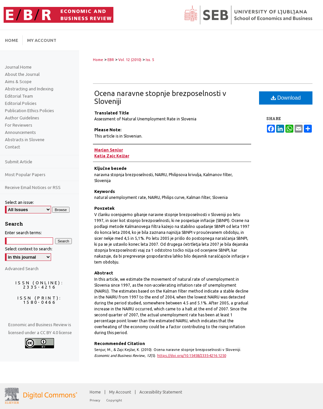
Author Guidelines (22, 117)
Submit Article (18, 161)
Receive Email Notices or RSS (33, 187)
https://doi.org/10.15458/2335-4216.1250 (191, 356)
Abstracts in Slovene (24, 139)
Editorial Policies (21, 103)
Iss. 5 (150, 60)
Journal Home (18, 67)
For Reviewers (18, 125)
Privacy (95, 400)
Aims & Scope (18, 81)
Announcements (20, 132)
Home (98, 60)
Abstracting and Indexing (29, 88)
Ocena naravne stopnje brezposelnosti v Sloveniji (160, 97)
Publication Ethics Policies (29, 110)
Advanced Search (22, 268)
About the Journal (22, 74)
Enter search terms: (23, 232)
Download (286, 98)
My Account (120, 392)
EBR (110, 60)
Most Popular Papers (25, 174)
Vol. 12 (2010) (129, 60)
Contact (12, 146)
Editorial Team (19, 96)
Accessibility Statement (160, 392)
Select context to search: (28, 248)
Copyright (114, 400)
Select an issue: (19, 202)
